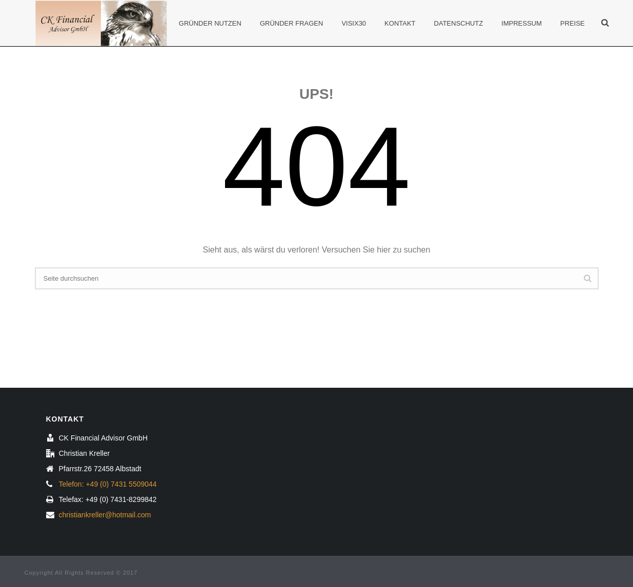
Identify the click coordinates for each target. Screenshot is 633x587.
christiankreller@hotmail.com (105, 515)
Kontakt (399, 23)
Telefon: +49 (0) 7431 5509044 (108, 484)
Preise (572, 23)
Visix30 (353, 23)
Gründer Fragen (291, 23)
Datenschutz (458, 23)
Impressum (521, 23)
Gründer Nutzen (210, 23)
